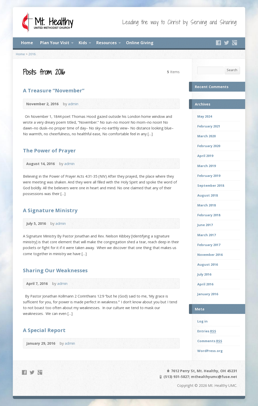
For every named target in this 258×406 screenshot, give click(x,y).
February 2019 (208, 175)
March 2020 (206, 136)
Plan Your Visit (54, 42)
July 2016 (204, 274)
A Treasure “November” (53, 90)
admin (73, 103)
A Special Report (44, 330)
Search (232, 70)
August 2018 (207, 195)
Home (27, 42)
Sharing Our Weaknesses (55, 270)
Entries (206, 331)
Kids (83, 42)
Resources (106, 42)
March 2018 (206, 205)
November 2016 (209, 254)
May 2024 (204, 116)
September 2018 (210, 185)
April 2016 (205, 284)
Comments (209, 341)
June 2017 (205, 225)
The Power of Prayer (49, 150)
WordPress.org (210, 350)
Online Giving (139, 42)
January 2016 (207, 294)
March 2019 (206, 166)
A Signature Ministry (50, 210)
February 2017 (208, 244)
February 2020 (208, 146)
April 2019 (205, 155)
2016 (32, 54)
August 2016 (207, 264)
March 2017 (206, 235)
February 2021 (208, 126)
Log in (202, 321)
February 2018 (208, 215)
